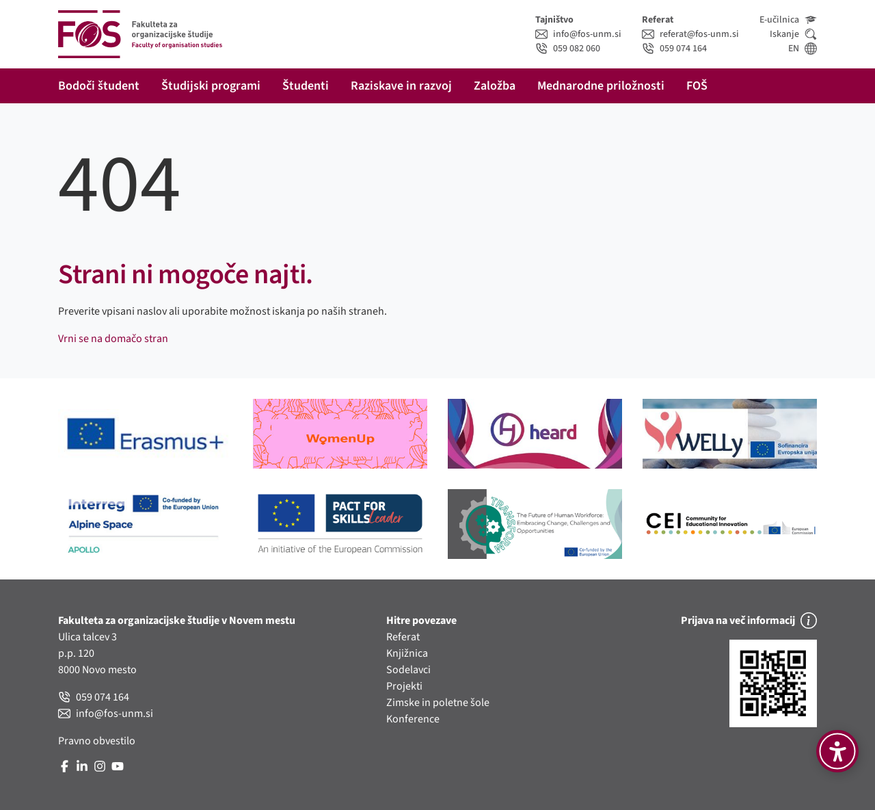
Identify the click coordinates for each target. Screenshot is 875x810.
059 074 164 (674, 48)
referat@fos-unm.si (690, 34)
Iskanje (793, 34)
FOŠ (697, 85)
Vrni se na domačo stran (113, 338)
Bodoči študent (98, 85)
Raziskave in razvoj (401, 85)
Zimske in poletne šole (437, 702)
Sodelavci (408, 669)
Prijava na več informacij (749, 620)
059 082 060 (567, 48)
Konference (413, 719)
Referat (403, 636)
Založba (494, 85)
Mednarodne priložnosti (600, 85)
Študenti (305, 85)
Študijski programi (210, 85)
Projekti (404, 686)
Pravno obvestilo (96, 740)
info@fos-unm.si (578, 34)
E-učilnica (788, 20)
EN (802, 48)
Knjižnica (407, 653)
